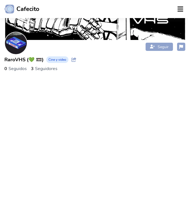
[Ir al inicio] (19, 9)
